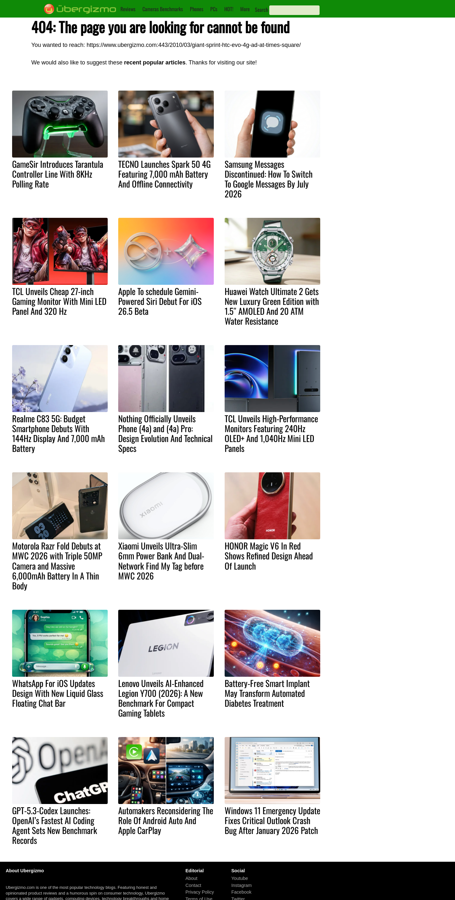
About (191, 878)
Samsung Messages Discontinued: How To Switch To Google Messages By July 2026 (269, 179)
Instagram (241, 885)
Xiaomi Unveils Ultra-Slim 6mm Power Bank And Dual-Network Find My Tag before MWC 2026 (161, 560)
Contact (193, 885)
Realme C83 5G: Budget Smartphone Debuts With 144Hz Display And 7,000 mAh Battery (58, 433)
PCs (213, 9)
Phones (196, 9)
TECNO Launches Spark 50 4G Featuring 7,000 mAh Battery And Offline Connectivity (164, 174)
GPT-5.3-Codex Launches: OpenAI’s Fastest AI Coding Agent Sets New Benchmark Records (54, 825)
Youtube (239, 878)
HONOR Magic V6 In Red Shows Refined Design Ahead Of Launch (269, 555)
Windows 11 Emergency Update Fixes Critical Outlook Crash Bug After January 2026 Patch (272, 820)
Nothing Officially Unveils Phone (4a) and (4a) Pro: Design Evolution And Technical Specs (165, 433)
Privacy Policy (199, 892)
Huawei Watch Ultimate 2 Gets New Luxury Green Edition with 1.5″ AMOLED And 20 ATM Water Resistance (272, 306)
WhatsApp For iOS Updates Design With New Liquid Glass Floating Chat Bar (57, 693)
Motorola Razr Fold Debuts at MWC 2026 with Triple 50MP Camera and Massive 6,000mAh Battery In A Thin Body (57, 565)
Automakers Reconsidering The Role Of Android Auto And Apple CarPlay (165, 820)
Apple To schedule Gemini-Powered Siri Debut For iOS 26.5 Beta (160, 301)
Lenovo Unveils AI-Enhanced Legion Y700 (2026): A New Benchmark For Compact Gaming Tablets (161, 698)
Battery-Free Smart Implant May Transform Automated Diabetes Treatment (267, 693)
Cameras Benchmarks (162, 9)
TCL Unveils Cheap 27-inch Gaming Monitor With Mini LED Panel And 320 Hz (59, 301)
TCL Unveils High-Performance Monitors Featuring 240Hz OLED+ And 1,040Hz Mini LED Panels (271, 433)
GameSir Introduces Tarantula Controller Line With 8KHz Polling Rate (57, 174)
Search (261, 9)
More (245, 9)
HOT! (228, 9)
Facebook (241, 892)
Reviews (127, 9)
